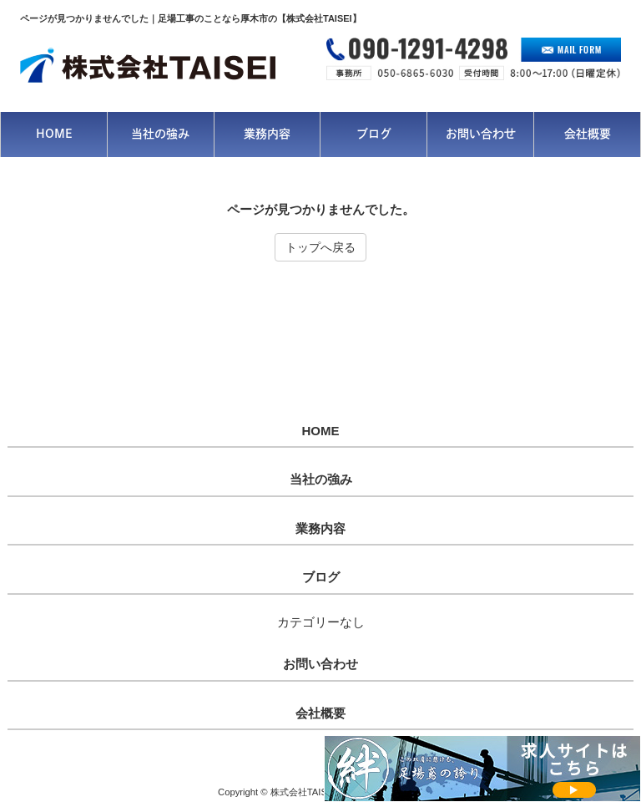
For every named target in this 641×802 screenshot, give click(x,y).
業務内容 (320, 529)
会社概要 (320, 713)
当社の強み (321, 479)
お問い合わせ (320, 664)
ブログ (321, 577)
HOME (321, 431)
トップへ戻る (320, 247)
